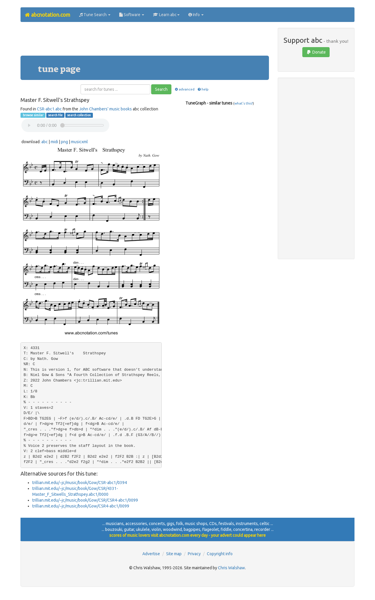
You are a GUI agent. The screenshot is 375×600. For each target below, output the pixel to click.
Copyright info (220, 553)
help (203, 89)
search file (55, 115)
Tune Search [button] (94, 14)
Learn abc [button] (166, 14)
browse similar (32, 115)
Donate (316, 52)
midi (54, 141)
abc (44, 141)
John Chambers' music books (105, 109)
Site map (174, 553)
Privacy (194, 553)
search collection (79, 115)
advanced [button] (184, 89)
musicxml (79, 141)
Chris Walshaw (231, 567)
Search (161, 89)
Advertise (151, 553)
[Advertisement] (144, 41)
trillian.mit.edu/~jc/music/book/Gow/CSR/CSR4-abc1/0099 (85, 500)
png (64, 141)
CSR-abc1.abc (49, 109)
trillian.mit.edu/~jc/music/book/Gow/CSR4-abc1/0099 (80, 506)
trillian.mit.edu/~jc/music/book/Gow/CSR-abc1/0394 (79, 482)
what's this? (243, 103)
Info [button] (196, 14)
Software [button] (131, 14)
